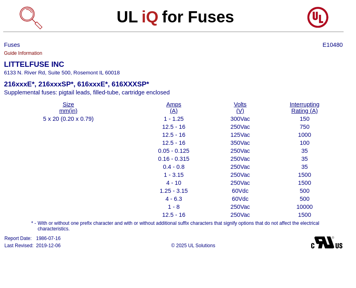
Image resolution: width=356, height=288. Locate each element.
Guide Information (23, 53)
